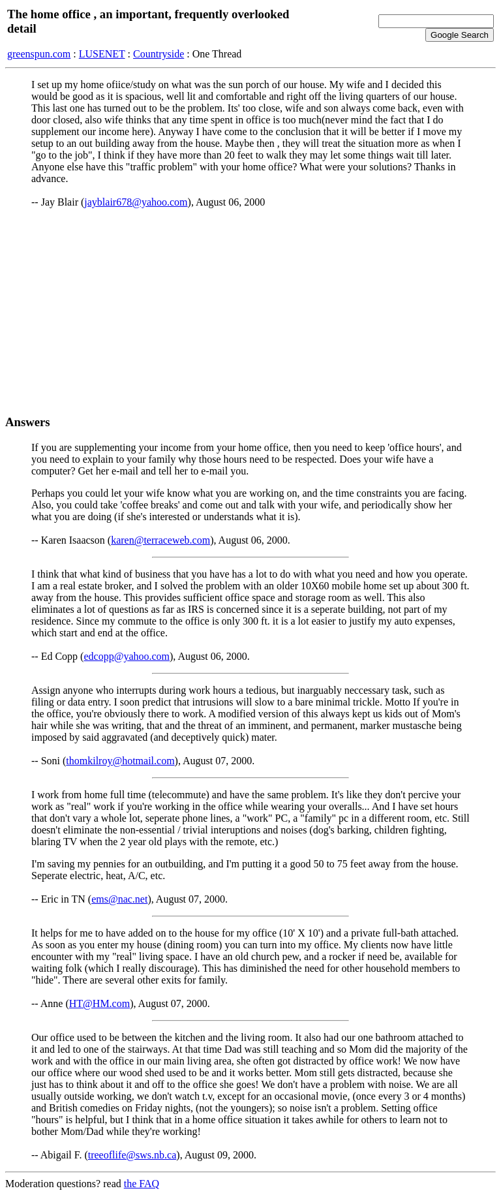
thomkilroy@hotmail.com (120, 760)
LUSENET (102, 53)
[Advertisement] (250, 311)
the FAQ (141, 1183)
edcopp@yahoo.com (127, 656)
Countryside (158, 53)
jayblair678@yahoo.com (135, 202)
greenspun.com (38, 53)
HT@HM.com (99, 1003)
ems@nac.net (119, 899)
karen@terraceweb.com (160, 540)
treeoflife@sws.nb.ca (132, 1154)
